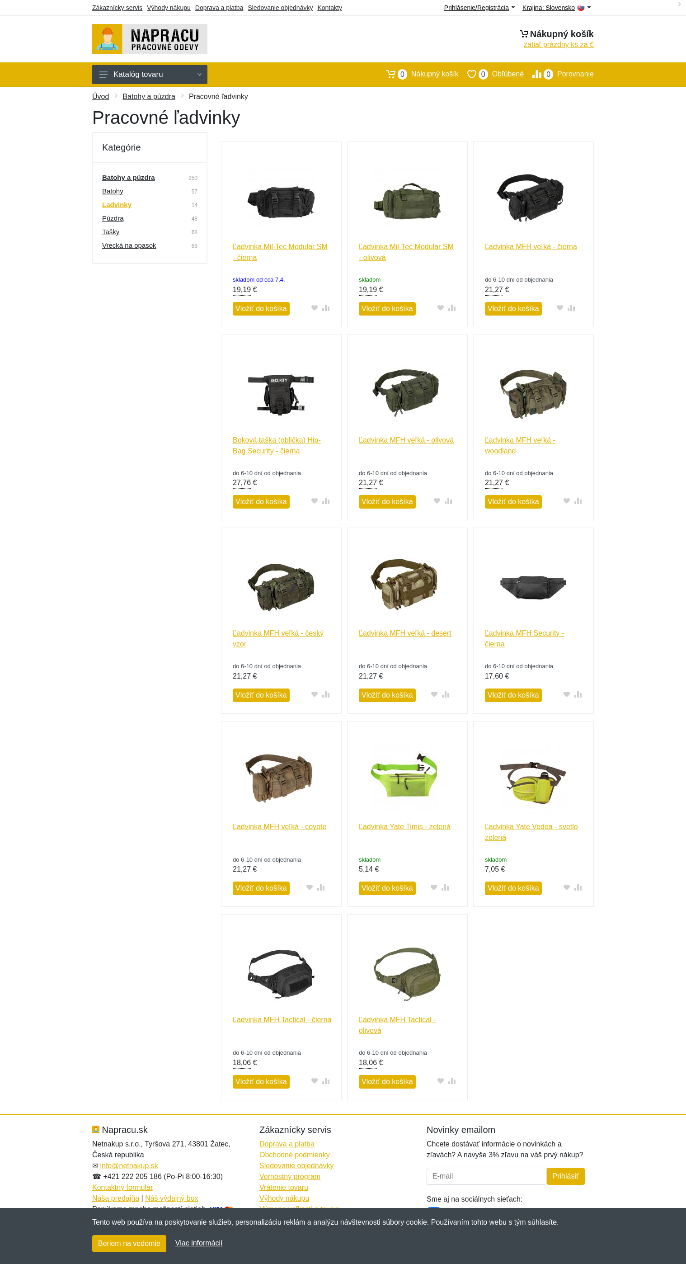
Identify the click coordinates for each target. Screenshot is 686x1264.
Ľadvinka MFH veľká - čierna (531, 246)
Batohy (112, 191)
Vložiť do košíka (261, 308)
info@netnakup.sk (129, 1166)
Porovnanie (559, 74)
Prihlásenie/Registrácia (479, 8)
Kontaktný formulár (122, 1187)
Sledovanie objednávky (280, 7)
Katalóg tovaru (150, 74)
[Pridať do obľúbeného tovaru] (314, 307)
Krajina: (556, 8)
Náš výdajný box (171, 1198)
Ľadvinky (117, 204)
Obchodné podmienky (294, 1155)
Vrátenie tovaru (283, 1187)
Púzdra (113, 218)
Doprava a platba (219, 7)
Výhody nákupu (169, 7)
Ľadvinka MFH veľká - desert (405, 633)
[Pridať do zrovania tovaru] (326, 307)
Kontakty (329, 7)
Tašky (110, 232)
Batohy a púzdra (148, 96)
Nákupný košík (418, 74)
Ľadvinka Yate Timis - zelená (405, 826)
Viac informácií (199, 1243)
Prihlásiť (566, 1176)
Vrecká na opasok (129, 245)
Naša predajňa (115, 1198)
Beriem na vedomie (129, 1243)
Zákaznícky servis (117, 7)
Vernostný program (289, 1176)
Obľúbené (491, 74)
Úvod (100, 96)
